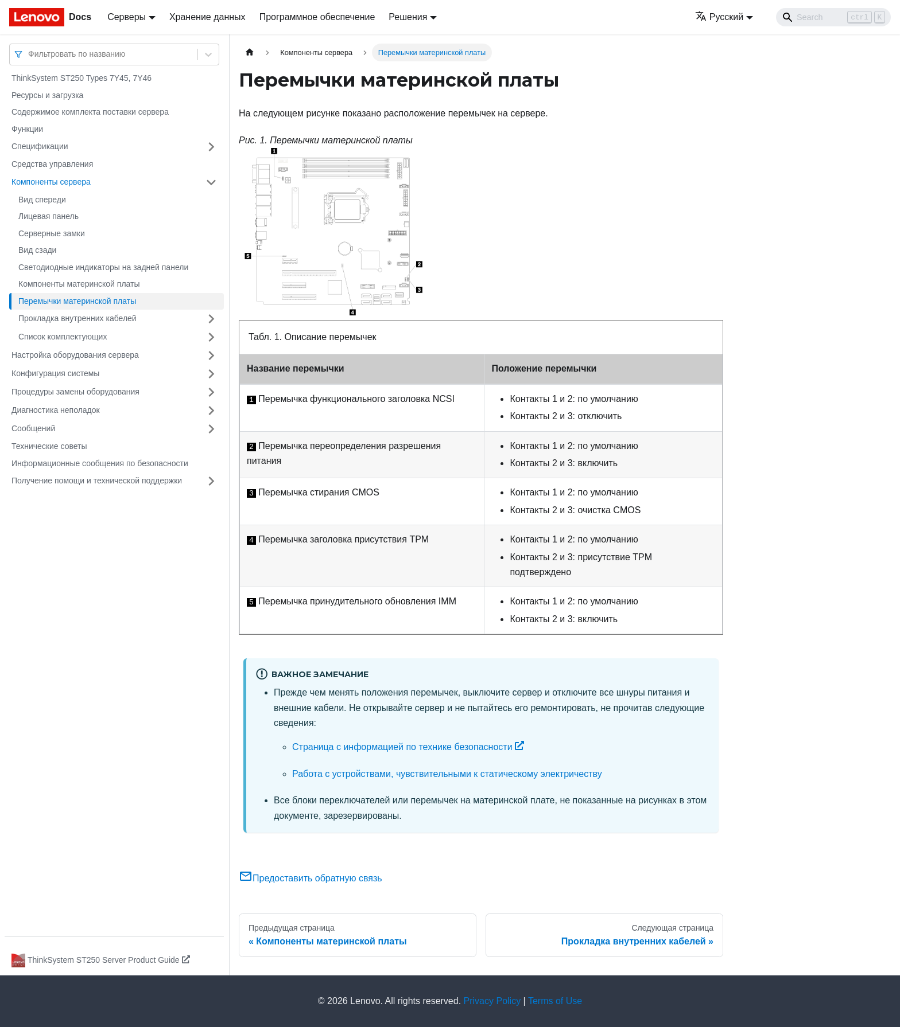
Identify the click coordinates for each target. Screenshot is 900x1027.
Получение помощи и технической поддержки (96, 480)
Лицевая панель (48, 216)
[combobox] (29, 54)
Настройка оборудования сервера (75, 355)
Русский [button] (719, 17)
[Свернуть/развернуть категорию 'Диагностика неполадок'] (211, 410)
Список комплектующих (62, 336)
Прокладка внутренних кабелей (77, 318)
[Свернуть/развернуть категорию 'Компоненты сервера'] (211, 182)
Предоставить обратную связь (310, 878)
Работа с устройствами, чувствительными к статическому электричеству (447, 774)
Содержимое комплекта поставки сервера (90, 111)
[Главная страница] (250, 52)
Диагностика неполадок (55, 410)
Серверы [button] (126, 17)
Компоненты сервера (51, 181)
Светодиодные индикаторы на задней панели (103, 267)
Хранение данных (207, 17)
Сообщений (33, 428)
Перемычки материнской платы (77, 301)
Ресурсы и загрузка (47, 95)
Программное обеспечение (317, 17)
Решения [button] (408, 17)
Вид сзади (37, 250)
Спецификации (39, 146)
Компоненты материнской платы (79, 283)
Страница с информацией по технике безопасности (408, 747)
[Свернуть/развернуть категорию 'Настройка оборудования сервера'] (211, 355)
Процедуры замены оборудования (75, 391)
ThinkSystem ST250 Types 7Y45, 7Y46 (81, 78)
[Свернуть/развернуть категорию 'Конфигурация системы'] (211, 374)
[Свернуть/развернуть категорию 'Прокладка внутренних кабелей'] (211, 319)
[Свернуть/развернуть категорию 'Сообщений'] (211, 429)
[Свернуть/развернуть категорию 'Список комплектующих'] (211, 337)
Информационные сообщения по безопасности (99, 463)
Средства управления (52, 164)
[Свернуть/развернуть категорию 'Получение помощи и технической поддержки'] (211, 481)
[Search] (833, 17)
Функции (27, 129)
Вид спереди (42, 199)
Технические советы (49, 446)
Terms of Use (555, 1001)
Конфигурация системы (55, 373)
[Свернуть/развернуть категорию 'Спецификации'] (211, 147)
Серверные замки (51, 233)
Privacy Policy (492, 1001)
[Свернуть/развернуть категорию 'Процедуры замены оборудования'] (211, 392)
